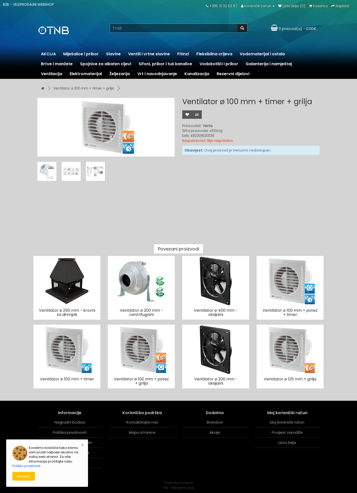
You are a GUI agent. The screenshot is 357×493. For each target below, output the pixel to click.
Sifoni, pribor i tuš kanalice (165, 64)
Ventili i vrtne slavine (149, 54)
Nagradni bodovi (70, 422)
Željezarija (119, 74)
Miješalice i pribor (81, 54)
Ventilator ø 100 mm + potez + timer (290, 313)
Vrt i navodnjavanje (157, 74)
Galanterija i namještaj (269, 64)
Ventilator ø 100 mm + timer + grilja (83, 88)
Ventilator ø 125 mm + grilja (290, 379)
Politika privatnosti (70, 432)
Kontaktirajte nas (142, 422)
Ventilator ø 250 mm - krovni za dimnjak (67, 313)
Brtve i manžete (57, 64)
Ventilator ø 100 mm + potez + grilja (141, 381)
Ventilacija (51, 74)
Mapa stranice (142, 432)
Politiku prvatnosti (26, 465)
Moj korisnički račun (287, 422)
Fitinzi (183, 54)
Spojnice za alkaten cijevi (105, 64)
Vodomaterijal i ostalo (262, 54)
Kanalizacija (196, 74)
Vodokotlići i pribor (219, 64)
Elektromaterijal (86, 74)
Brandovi (215, 422)
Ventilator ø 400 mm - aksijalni (216, 313)
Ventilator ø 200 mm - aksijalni (216, 381)
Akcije (214, 432)
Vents (208, 125)
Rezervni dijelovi (233, 74)
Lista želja (287, 442)
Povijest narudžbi (287, 432)
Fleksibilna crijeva (214, 54)
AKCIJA (48, 54)
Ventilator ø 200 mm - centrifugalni (141, 313)
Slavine (113, 54)
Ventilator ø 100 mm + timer (67, 379)
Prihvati (23, 476)
